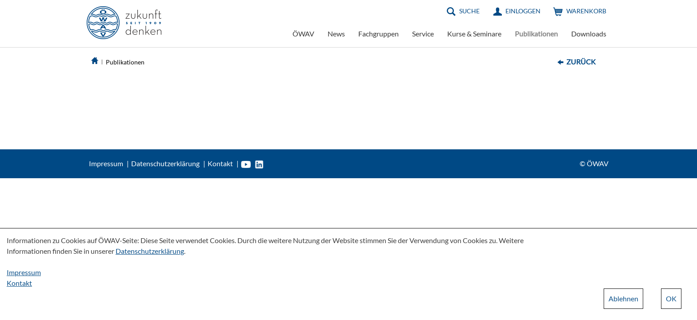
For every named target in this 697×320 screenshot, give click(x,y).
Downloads (588, 33)
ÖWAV (303, 33)
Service (423, 33)
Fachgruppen (378, 33)
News (336, 33)
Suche (469, 11)
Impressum (106, 163)
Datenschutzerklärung (165, 163)
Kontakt (220, 163)
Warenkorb (586, 11)
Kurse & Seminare (474, 33)
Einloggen (523, 11)
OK (671, 298)
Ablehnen (623, 298)
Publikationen (536, 33)
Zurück (581, 61)
